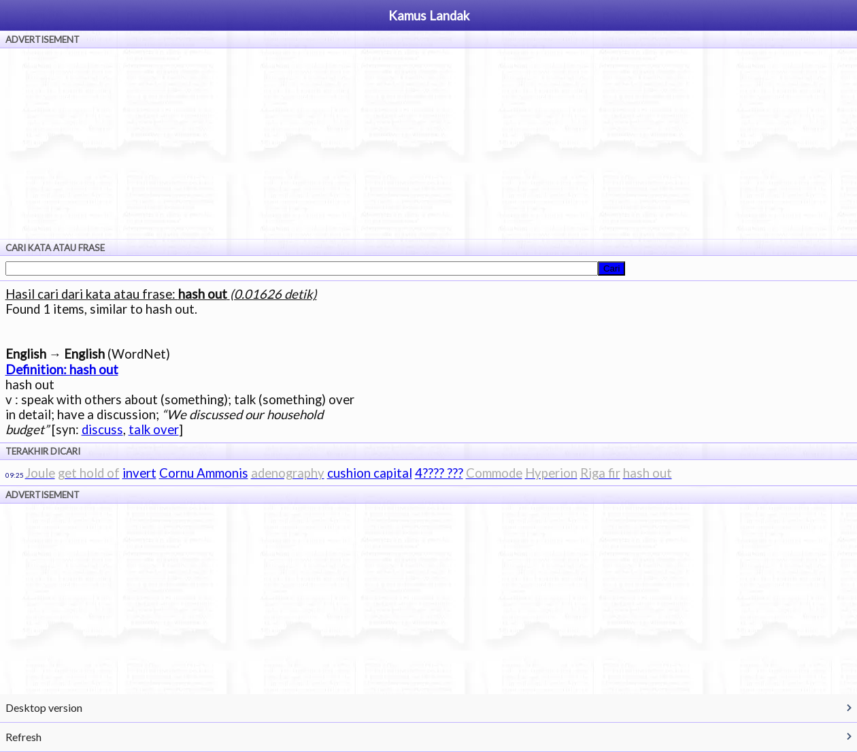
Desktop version (43, 707)
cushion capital (369, 472)
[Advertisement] (428, 143)
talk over (154, 429)
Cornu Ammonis (203, 472)
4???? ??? (439, 472)
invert (139, 472)
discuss (102, 429)
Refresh (23, 736)
